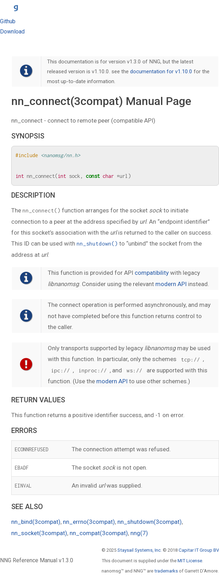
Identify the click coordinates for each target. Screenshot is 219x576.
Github (7, 21)
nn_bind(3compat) (35, 521)
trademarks (166, 571)
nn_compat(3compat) (99, 533)
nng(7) (139, 533)
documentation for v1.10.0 (161, 71)
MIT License (190, 560)
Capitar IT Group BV (199, 550)
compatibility (152, 272)
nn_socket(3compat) (39, 533)
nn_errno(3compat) (89, 521)
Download (12, 31)
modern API (171, 283)
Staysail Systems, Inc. (139, 550)
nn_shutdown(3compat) (149, 521)
